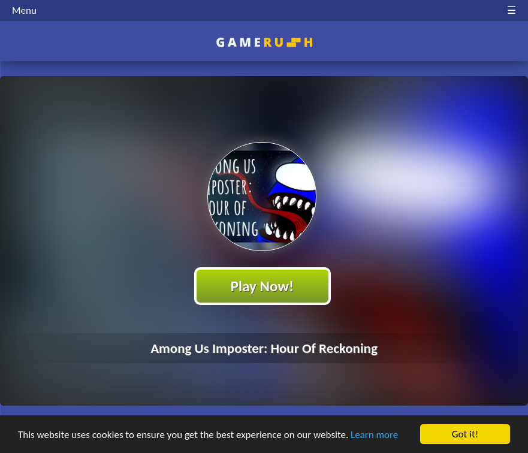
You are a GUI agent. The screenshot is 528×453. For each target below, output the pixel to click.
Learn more (374, 434)
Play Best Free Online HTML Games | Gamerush (264, 42)
